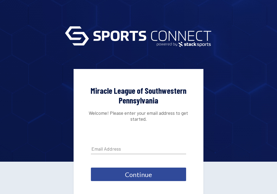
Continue (138, 174)
